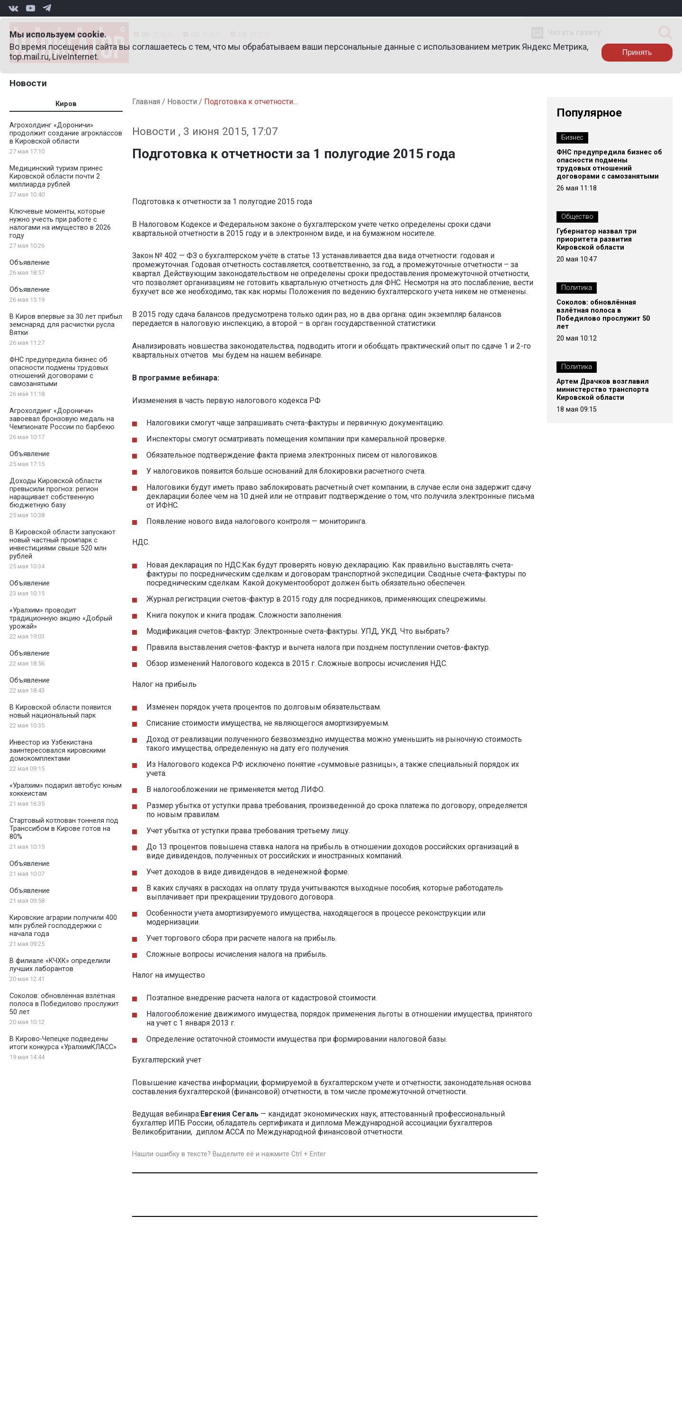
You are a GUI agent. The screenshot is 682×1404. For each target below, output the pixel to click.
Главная (146, 101)
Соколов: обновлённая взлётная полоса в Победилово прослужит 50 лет (64, 1004)
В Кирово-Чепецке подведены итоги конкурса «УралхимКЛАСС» (63, 1043)
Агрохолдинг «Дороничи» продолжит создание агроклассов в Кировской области (65, 133)
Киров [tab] (66, 104)
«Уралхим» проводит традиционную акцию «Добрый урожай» (60, 618)
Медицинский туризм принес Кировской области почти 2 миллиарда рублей (56, 176)
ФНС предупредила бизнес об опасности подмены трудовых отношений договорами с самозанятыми (58, 372)
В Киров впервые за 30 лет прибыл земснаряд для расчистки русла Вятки (65, 325)
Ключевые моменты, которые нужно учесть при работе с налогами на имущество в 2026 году (60, 223)
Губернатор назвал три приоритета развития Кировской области (596, 239)
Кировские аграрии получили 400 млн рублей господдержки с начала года (63, 926)
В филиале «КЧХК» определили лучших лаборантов (59, 965)
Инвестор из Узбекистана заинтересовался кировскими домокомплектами (57, 750)
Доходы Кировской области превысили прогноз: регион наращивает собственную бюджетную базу (55, 493)
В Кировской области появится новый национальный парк (60, 711)
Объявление (29, 263)
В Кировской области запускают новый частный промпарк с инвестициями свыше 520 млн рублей (62, 544)
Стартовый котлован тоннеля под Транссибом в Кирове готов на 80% (63, 829)
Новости (28, 83)
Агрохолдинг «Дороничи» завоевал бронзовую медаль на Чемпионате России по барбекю (62, 419)
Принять (637, 52)
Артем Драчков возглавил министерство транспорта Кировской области (602, 390)
